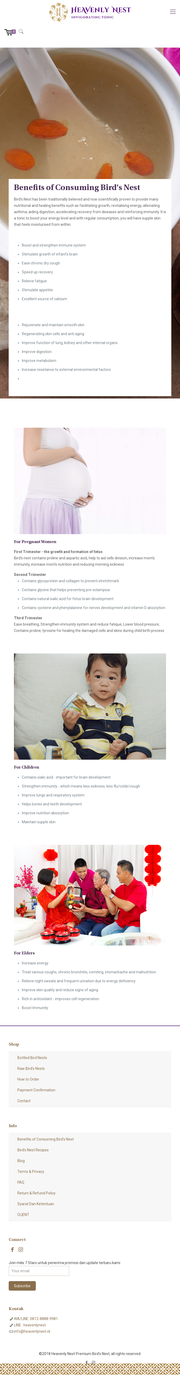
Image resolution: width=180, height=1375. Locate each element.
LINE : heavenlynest (30, 1325)
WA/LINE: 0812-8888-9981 (36, 1319)
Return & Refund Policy (36, 1193)
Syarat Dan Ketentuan (35, 1204)
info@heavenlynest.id (32, 1331)
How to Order (28, 1079)
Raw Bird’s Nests (31, 1068)
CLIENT (23, 1215)
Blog (21, 1161)
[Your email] (39, 1271)
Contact (24, 1101)
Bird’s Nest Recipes (33, 1150)
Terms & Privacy (30, 1171)
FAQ (20, 1182)
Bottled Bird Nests (32, 1058)
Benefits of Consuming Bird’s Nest (45, 1139)
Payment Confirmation (36, 1090)
